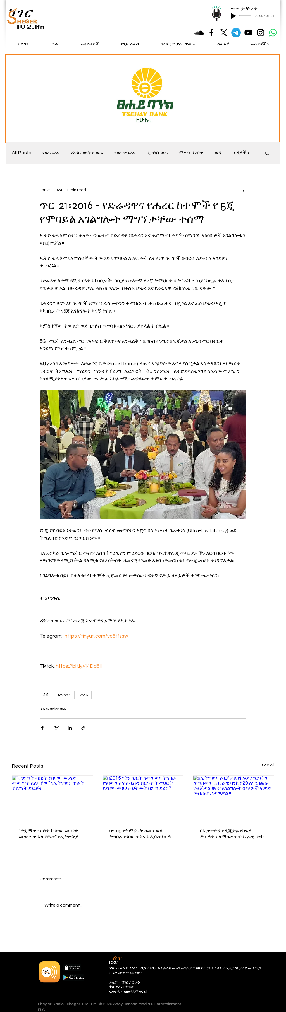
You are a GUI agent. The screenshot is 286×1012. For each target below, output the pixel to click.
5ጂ (45, 695)
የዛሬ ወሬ (50, 152)
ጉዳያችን (241, 152)
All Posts (21, 152)
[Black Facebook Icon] (211, 32)
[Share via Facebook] (42, 727)
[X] (223, 32)
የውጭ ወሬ (124, 152)
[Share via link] (83, 727)
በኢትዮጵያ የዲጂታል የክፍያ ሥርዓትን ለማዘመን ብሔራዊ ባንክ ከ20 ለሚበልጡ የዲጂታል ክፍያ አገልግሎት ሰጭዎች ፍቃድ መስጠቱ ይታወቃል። (233, 834)
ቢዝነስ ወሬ (157, 152)
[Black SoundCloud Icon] (199, 32)
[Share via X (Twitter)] (56, 727)
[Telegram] (236, 32)
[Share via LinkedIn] (69, 727)
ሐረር (84, 695)
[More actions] (243, 190)
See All (268, 765)
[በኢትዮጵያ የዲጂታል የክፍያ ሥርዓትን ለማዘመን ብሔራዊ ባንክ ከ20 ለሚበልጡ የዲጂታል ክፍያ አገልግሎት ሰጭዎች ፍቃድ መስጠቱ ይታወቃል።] (233, 798)
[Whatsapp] (273, 32)
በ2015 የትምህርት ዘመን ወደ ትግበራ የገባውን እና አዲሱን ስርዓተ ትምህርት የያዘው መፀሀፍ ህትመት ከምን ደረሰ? (142, 834)
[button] (267, 153)
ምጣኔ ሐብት (191, 152)
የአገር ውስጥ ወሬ (87, 152)
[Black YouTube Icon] (248, 32)
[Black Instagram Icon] (260, 32)
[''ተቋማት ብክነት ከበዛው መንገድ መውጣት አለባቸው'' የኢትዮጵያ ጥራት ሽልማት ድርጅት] (52, 798)
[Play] (233, 16)
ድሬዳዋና (64, 695)
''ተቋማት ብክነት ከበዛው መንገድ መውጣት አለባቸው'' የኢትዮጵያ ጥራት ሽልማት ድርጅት (48, 834)
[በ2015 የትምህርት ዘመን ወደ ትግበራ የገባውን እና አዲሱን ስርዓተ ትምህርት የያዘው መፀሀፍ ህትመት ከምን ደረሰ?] (143, 798)
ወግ (217, 152)
